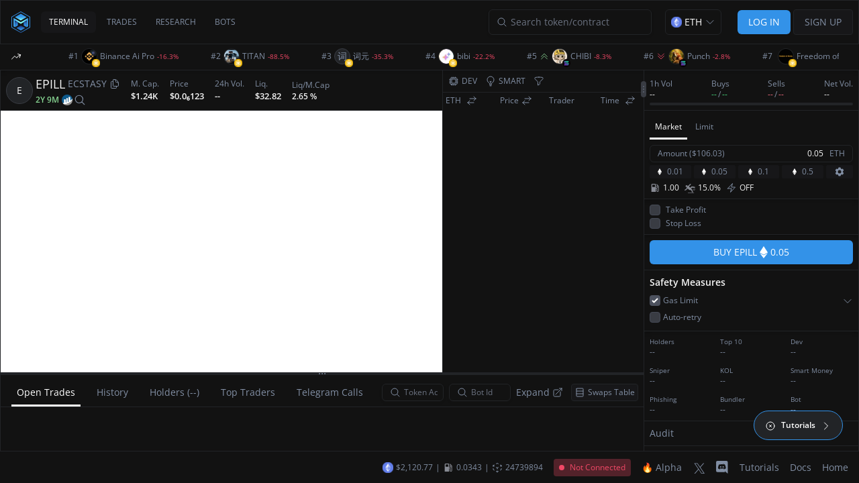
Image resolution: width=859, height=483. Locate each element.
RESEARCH (176, 22)
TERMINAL (68, 22)
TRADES (122, 22)
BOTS (225, 22)
